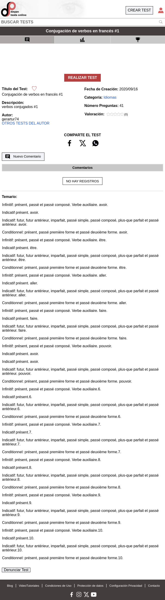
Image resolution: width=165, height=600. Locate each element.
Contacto (154, 585)
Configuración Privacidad (125, 585)
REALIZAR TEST (82, 78)
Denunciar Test (16, 570)
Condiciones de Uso (58, 585)
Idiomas (110, 97)
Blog (10, 585)
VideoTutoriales (29, 585)
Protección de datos (90, 585)
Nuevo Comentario (23, 156)
